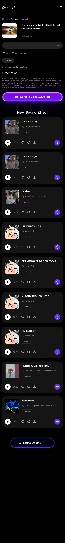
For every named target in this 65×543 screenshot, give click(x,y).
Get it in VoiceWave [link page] (32, 97)
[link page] (32, 443)
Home (5, 19)
